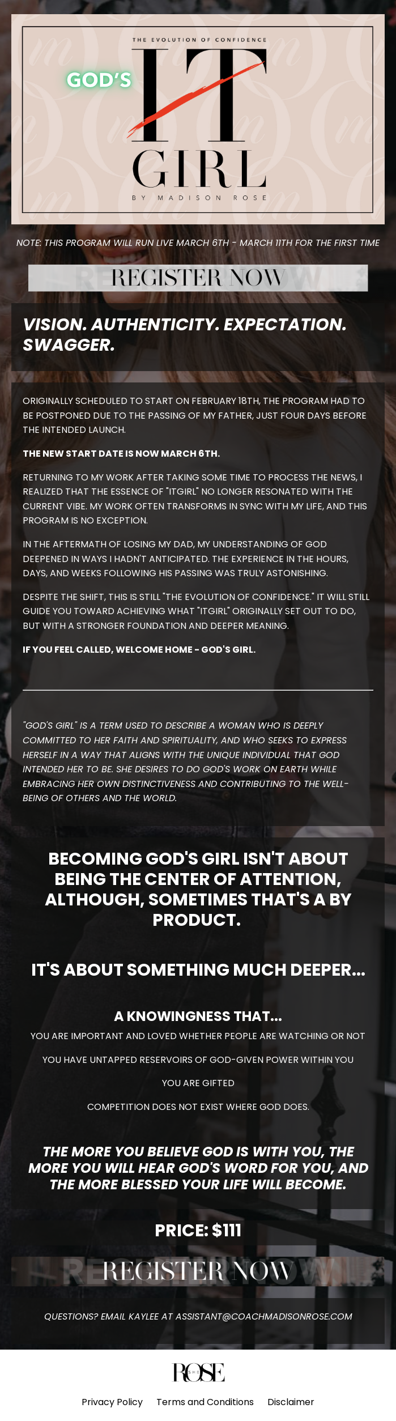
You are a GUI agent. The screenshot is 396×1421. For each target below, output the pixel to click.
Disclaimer (290, 1402)
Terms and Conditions (205, 1402)
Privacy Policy (112, 1402)
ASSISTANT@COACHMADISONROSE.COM (264, 1316)
